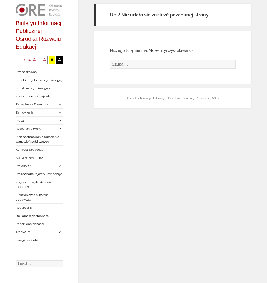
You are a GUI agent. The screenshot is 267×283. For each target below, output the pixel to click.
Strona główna (26, 72)
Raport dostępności (30, 224)
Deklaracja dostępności (32, 216)
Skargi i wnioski (27, 240)
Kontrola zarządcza (29, 149)
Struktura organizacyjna (33, 88)
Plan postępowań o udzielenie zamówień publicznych (37, 139)
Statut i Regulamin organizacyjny (39, 80)
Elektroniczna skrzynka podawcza (32, 197)
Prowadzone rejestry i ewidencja (39, 174)
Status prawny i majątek (33, 96)
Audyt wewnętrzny (29, 158)
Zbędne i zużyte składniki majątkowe (34, 184)
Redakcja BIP (25, 208)
